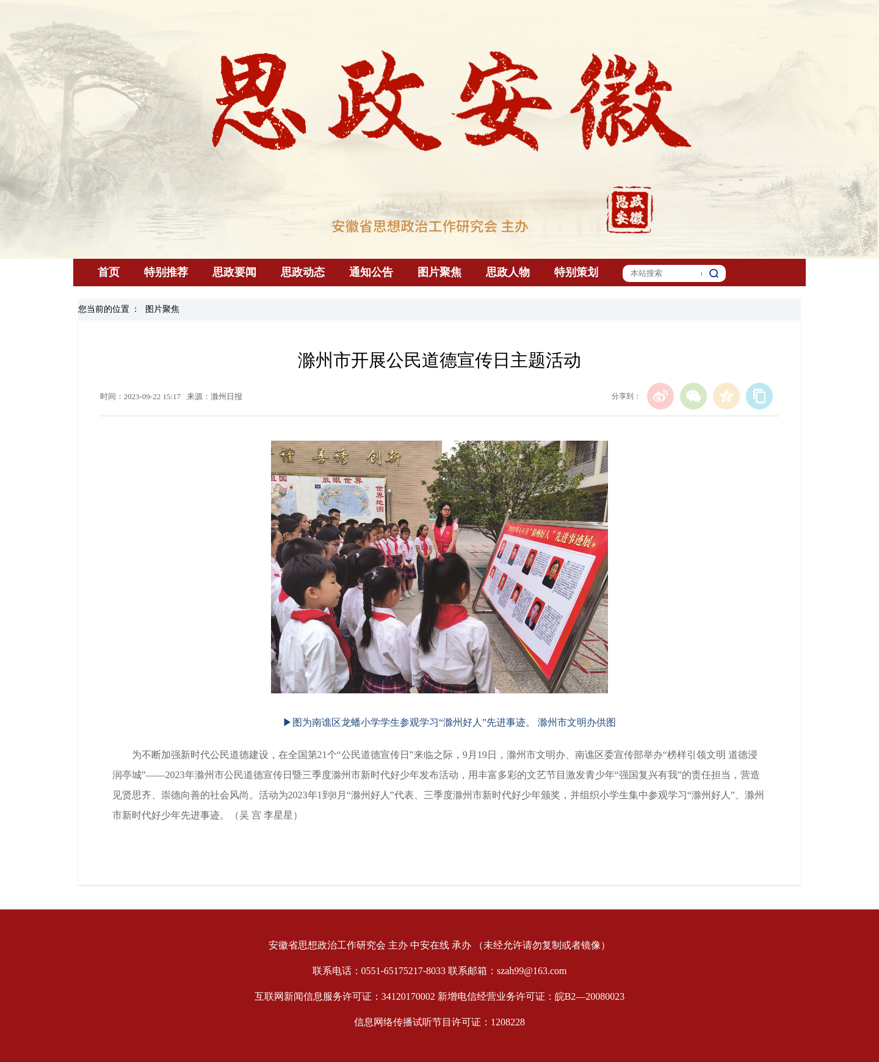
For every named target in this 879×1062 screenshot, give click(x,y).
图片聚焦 (439, 272)
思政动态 (303, 272)
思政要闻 (234, 272)
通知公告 (371, 272)
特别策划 (576, 272)
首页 (109, 272)
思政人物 (508, 272)
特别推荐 (166, 272)
